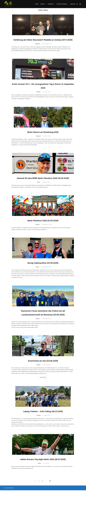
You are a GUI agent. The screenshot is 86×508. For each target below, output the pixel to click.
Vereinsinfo (51, 4)
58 (50, 498)
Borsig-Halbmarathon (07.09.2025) (43, 273)
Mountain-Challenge (62, 4)
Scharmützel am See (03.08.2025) (43, 374)
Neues (36, 4)
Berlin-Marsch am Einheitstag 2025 (43, 138)
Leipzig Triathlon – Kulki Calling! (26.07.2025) (43, 425)
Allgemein (37, 50)
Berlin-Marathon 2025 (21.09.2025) (42, 230)
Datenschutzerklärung (8, 505)
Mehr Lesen (44, 391)
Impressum (72, 4)
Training (43, 4)
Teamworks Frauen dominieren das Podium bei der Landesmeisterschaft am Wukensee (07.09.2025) (43, 324)
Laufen (38, 192)
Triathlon (38, 98)
